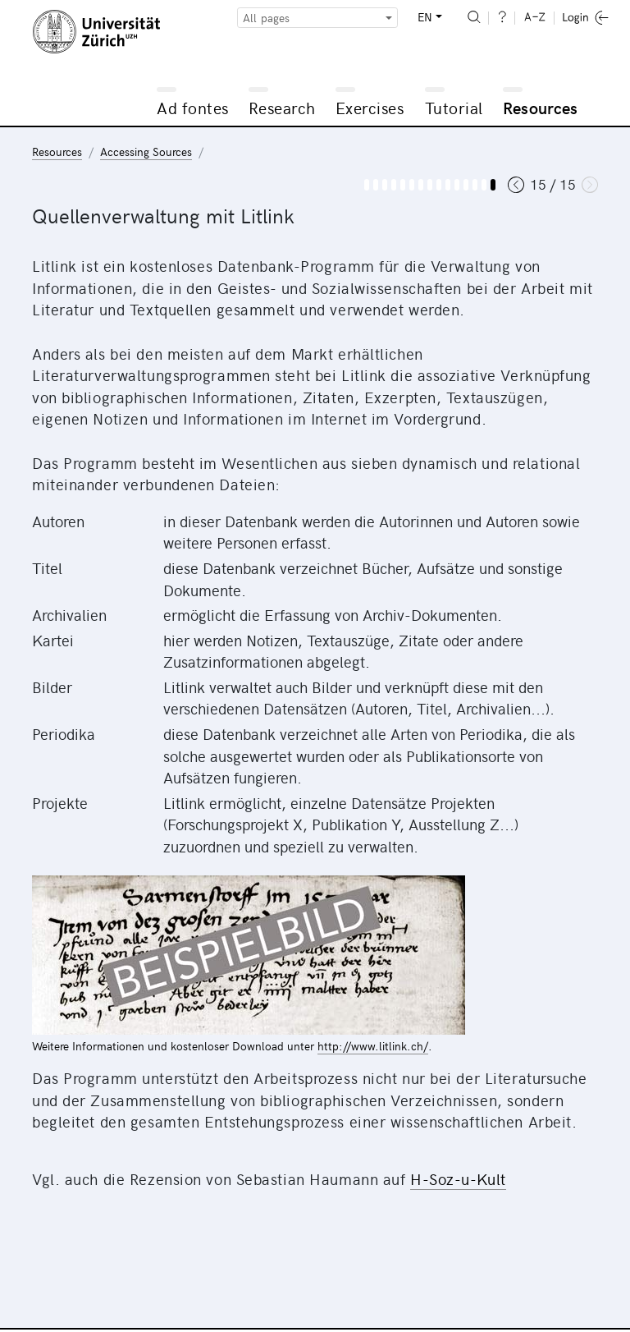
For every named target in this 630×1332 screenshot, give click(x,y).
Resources (540, 107)
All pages (266, 17)
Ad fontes (193, 107)
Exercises (370, 107)
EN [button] (425, 17)
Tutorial (454, 107)
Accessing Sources (146, 151)
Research (282, 107)
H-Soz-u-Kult (458, 1178)
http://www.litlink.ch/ (372, 1046)
